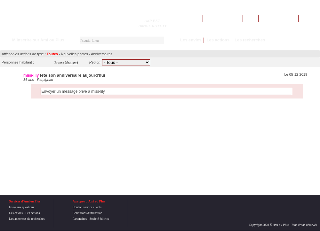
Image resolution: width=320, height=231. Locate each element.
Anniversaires (101, 54)
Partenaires (80, 218)
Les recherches (250, 40)
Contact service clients (87, 207)
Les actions (217, 40)
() (71, 62)
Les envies (191, 40)
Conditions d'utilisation (87, 213)
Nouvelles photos (74, 54)
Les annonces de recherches (26, 218)
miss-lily (31, 75)
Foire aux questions (21, 207)
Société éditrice (99, 218)
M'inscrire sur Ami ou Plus (38, 40)
